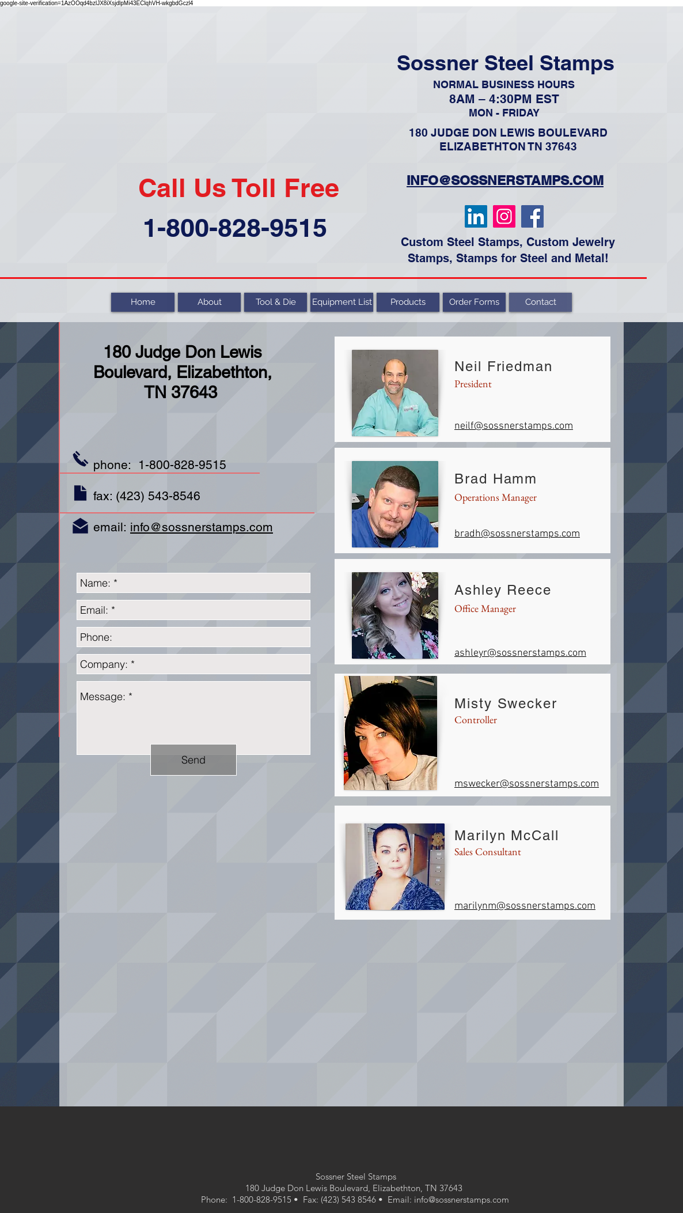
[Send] (193, 760)
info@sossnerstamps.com (201, 527)
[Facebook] (532, 216)
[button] (408, 302)
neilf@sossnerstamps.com (513, 426)
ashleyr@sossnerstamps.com (520, 653)
